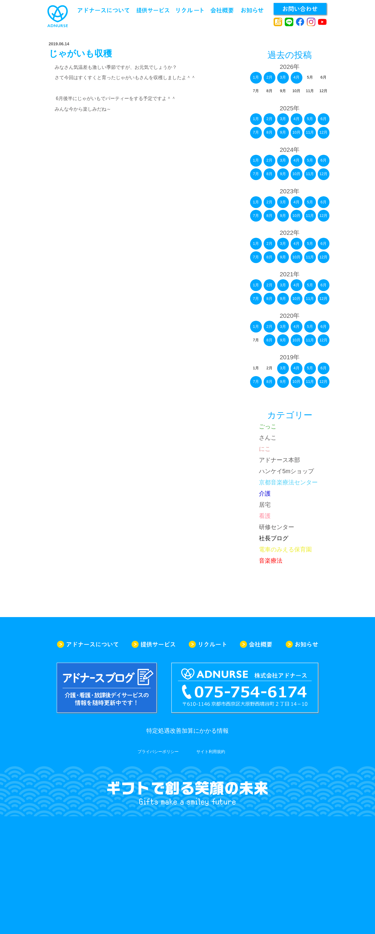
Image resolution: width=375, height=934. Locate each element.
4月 (296, 77)
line (289, 22)
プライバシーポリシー (158, 751)
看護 (265, 516)
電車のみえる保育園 (285, 549)
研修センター (276, 527)
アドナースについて (103, 10)
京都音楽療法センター (288, 482)
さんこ (268, 437)
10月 (296, 132)
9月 (283, 132)
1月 (256, 77)
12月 (323, 132)
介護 (265, 493)
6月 (323, 119)
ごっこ (268, 426)
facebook (300, 22)
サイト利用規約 (210, 751)
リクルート (190, 10)
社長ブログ (273, 538)
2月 (269, 77)
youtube (322, 22)
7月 (256, 132)
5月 (310, 119)
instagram (311, 22)
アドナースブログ (278, 22)
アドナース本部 (279, 460)
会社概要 (222, 10)
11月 (310, 132)
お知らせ (252, 10)
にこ (265, 449)
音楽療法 (270, 560)
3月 (283, 77)
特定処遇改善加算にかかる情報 (187, 730)
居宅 (265, 504)
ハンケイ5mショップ (286, 471)
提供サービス (152, 10)
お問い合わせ (300, 9)
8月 (269, 132)
